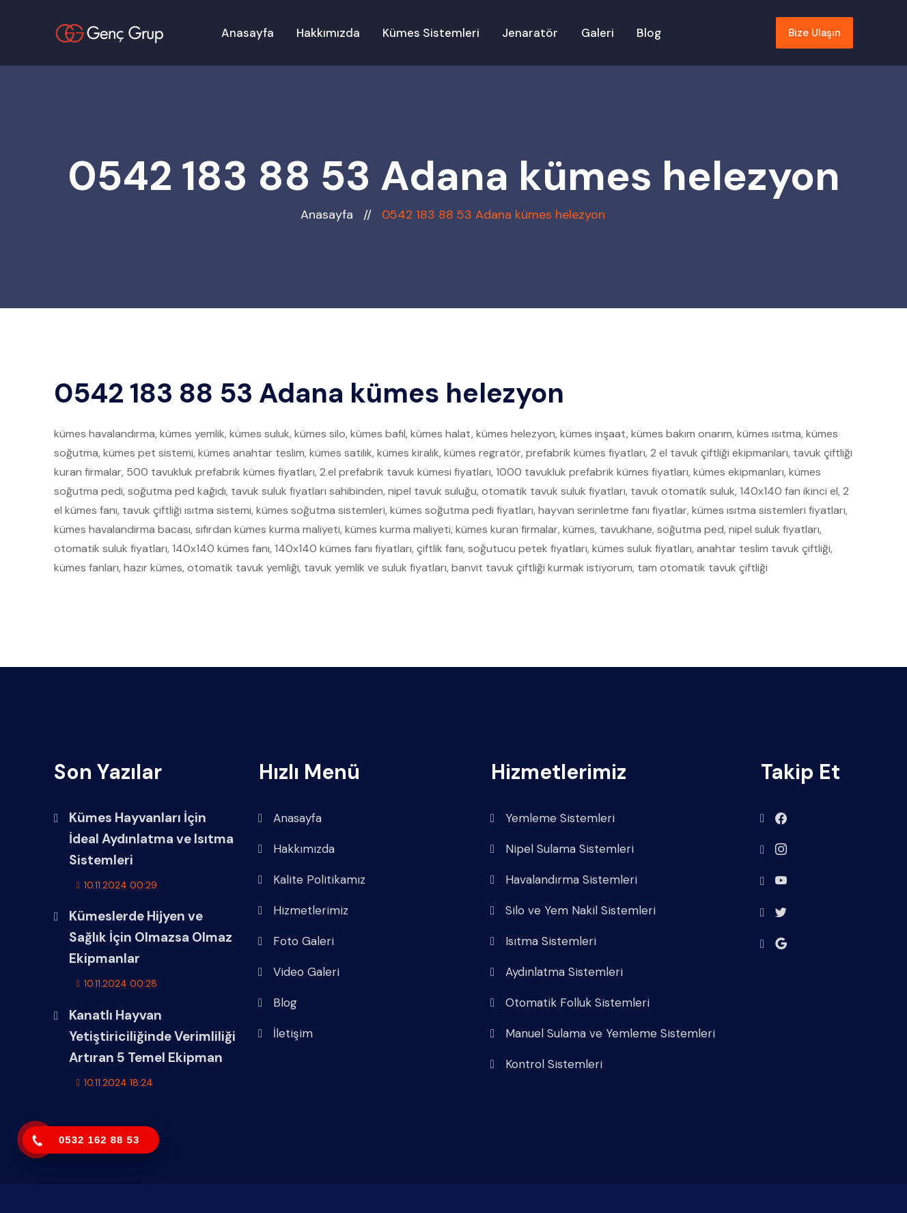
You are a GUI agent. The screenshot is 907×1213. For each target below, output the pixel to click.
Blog (649, 32)
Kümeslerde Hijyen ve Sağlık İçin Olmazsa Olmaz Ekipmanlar (150, 937)
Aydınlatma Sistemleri (556, 972)
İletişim (285, 1033)
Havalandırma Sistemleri (563, 880)
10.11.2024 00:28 (116, 983)
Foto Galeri (296, 941)
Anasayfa (247, 32)
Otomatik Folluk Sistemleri (570, 1003)
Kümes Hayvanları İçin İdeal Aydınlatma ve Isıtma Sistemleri (151, 839)
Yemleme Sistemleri (552, 818)
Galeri (597, 32)
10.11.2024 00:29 (116, 885)
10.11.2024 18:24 (114, 1082)
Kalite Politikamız (311, 880)
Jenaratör (530, 32)
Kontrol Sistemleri (546, 1064)
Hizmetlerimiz (303, 910)
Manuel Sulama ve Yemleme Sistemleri (602, 1033)
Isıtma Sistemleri (543, 941)
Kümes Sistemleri (430, 32)
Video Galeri (298, 972)
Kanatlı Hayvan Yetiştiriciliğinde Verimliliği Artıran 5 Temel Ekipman (152, 1036)
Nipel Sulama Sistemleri (562, 849)
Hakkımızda (328, 32)
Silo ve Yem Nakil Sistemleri (573, 910)
